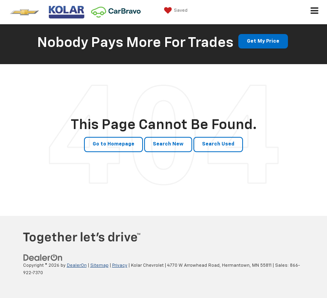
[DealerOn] (43, 257)
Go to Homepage (113, 144)
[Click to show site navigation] (314, 12)
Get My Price (263, 41)
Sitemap (99, 265)
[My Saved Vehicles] (175, 10)
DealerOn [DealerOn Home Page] (77, 265)
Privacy (119, 265)
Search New (168, 144)
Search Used (218, 144)
